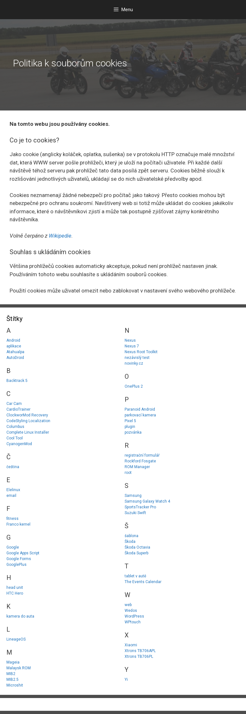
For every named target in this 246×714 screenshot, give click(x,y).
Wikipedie (60, 235)
